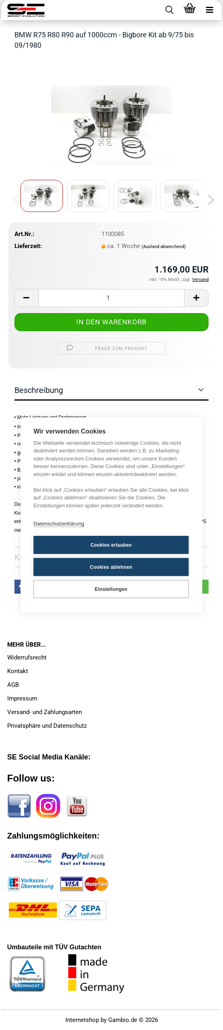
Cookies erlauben (111, 545)
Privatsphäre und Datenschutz (47, 725)
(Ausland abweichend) (164, 246)
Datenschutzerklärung (58, 524)
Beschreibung (38, 390)
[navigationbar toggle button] (210, 10)
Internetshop (82, 1020)
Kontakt (17, 671)
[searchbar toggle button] (170, 10)
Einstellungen (111, 589)
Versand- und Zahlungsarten (44, 712)
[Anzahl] (112, 298)
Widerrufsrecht (27, 657)
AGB (13, 684)
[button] (209, 200)
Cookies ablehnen (111, 567)
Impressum (22, 698)
